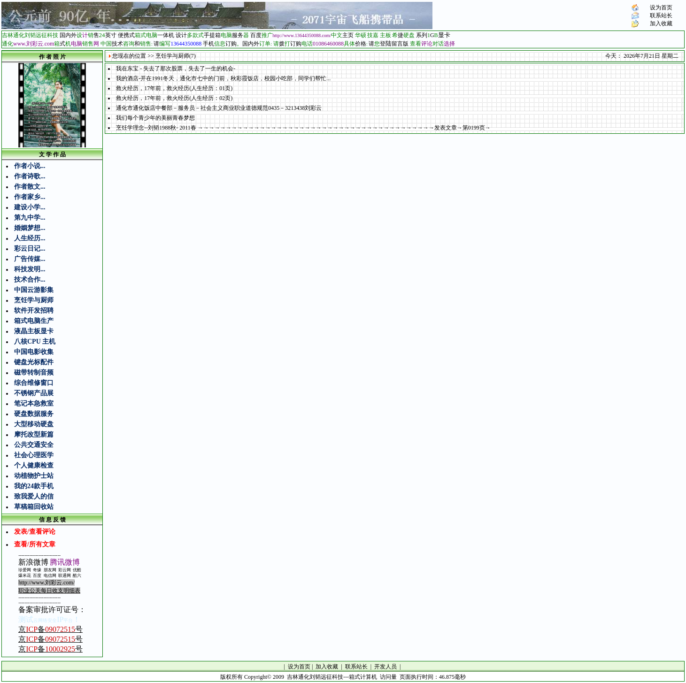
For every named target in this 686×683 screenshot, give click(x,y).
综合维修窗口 (34, 382)
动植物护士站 (34, 475)
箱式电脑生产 (34, 320)
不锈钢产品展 (34, 393)
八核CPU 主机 (34, 341)
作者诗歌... (30, 176)
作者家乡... (30, 196)
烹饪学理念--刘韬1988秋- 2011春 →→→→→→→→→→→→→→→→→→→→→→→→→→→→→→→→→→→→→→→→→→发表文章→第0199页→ (303, 127)
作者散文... (30, 186)
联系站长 (661, 15)
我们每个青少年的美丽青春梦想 (155, 118)
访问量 (388, 677)
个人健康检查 (34, 465)
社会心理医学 (34, 455)
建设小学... (30, 207)
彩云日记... (30, 248)
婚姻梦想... (30, 227)
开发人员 (385, 666)
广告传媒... (30, 258)
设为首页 (661, 7)
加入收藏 (661, 23)
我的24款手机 (34, 486)
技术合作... (30, 279)
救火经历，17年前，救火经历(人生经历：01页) (174, 88)
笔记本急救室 (34, 403)
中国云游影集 (34, 289)
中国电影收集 (34, 351)
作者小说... (30, 165)
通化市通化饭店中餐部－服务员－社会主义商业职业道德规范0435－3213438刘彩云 (219, 108)
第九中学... (30, 217)
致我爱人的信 (34, 496)
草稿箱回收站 (34, 506)
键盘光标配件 (34, 362)
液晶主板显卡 (34, 331)
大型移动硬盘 (34, 424)
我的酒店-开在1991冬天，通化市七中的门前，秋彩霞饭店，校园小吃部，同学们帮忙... (223, 78)
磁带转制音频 (34, 372)
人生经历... (30, 238)
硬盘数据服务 (34, 413)
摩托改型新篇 (34, 434)
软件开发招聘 (34, 310)
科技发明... (30, 269)
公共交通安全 (34, 444)
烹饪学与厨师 (34, 300)
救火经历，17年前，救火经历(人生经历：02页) (174, 98)
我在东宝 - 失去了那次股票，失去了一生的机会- (175, 68)
